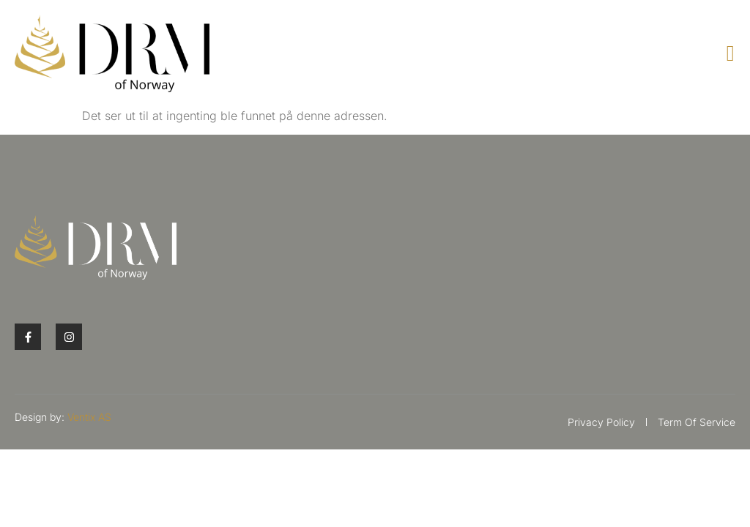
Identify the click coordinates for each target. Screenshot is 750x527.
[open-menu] (731, 53)
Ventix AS (89, 417)
